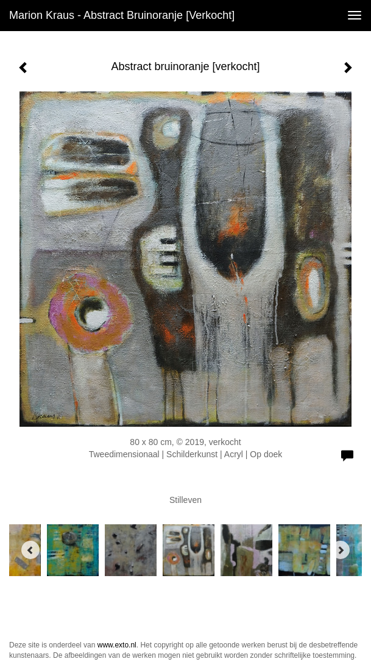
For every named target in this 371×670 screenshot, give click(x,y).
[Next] (340, 550)
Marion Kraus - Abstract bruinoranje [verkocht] (122, 15)
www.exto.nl (116, 645)
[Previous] (30, 550)
